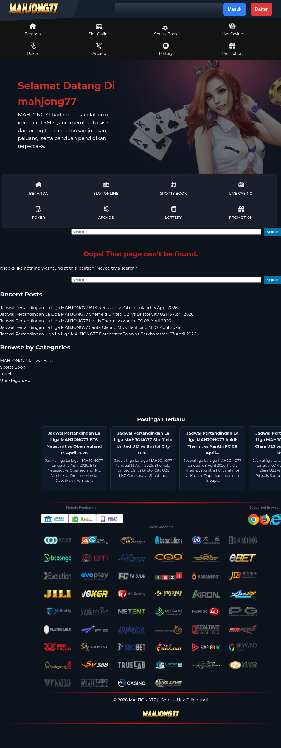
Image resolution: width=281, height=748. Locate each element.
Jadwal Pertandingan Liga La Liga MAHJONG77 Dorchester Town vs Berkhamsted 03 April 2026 (98, 334)
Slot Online (99, 30)
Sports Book (166, 31)
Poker (32, 49)
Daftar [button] (261, 9)
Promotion (232, 49)
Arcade (99, 49)
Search (272, 232)
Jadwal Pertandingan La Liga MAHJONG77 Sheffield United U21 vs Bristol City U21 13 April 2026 (96, 314)
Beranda (33, 30)
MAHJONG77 (142, 699)
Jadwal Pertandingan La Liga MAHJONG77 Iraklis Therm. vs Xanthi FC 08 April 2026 (85, 320)
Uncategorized (15, 380)
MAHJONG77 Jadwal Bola (26, 360)
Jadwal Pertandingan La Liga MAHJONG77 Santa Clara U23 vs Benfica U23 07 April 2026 (90, 327)
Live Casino (232, 30)
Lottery (166, 49)
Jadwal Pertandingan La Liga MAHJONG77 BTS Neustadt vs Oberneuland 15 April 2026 (89, 307)
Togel (5, 373)
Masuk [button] (234, 9)
